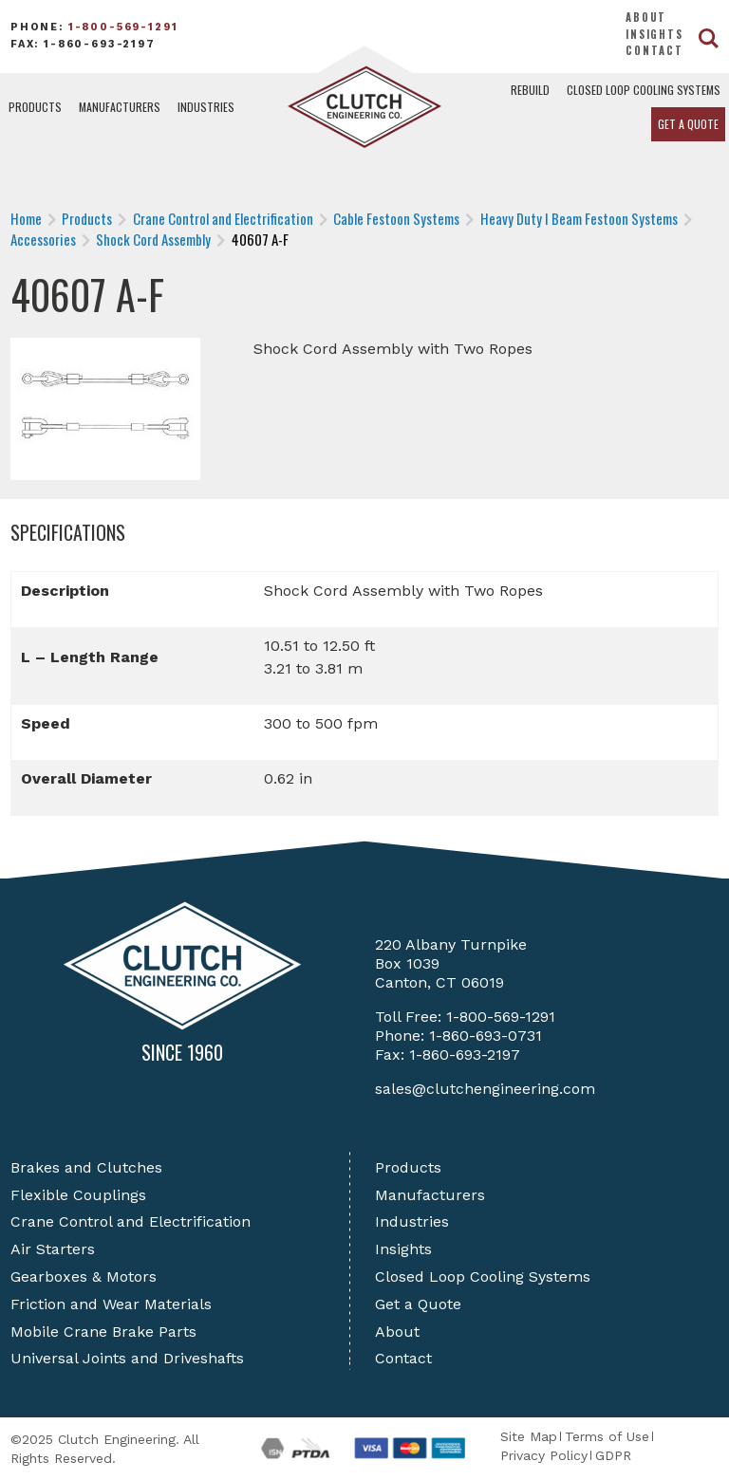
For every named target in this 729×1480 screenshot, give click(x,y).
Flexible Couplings (78, 1195)
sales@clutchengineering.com (485, 1089)
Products (35, 107)
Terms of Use (607, 1436)
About (646, 17)
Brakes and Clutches (86, 1167)
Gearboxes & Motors (83, 1276)
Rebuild (530, 90)
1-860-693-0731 (485, 1036)
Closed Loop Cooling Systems (643, 90)
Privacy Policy (544, 1455)
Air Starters (52, 1249)
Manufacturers (119, 107)
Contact (654, 50)
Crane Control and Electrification (130, 1221)
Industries (206, 107)
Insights (654, 34)
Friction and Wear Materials (111, 1304)
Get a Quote (688, 124)
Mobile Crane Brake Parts (103, 1332)
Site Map (528, 1436)
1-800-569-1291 (123, 27)
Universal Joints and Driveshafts (127, 1358)
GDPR (613, 1455)
